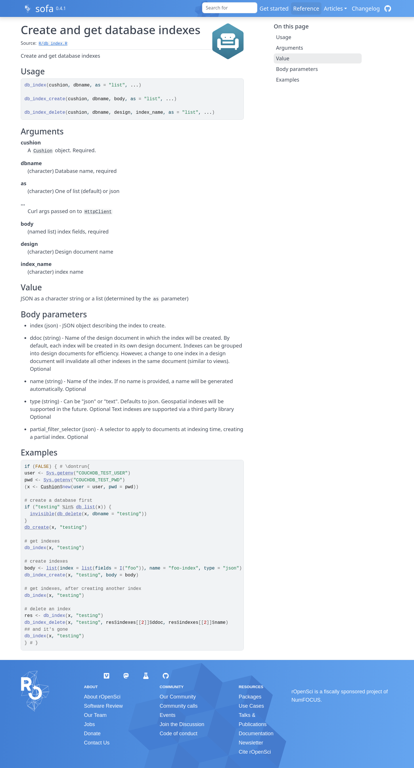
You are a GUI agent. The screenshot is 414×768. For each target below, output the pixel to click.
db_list (85, 507)
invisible (42, 514)
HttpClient (98, 212)
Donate (92, 733)
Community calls (179, 706)
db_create (36, 527)
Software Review (103, 706)
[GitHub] (387, 8)
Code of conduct (178, 733)
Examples (287, 79)
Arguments (289, 47)
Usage (283, 37)
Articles (333, 8)
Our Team (95, 715)
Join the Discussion (182, 724)
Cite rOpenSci (255, 752)
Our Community (178, 697)
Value (282, 58)
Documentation (256, 733)
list (51, 568)
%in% (67, 507)
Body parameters (297, 68)
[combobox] (229, 7)
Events (167, 715)
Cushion (42, 151)
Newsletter (251, 743)
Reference (306, 8)
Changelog (366, 8)
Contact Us (97, 743)
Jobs (89, 724)
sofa (44, 8)
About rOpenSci (102, 697)
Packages (250, 697)
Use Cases (251, 706)
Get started (274, 8)
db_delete (69, 514)
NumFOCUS (306, 700)
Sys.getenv (60, 473)
